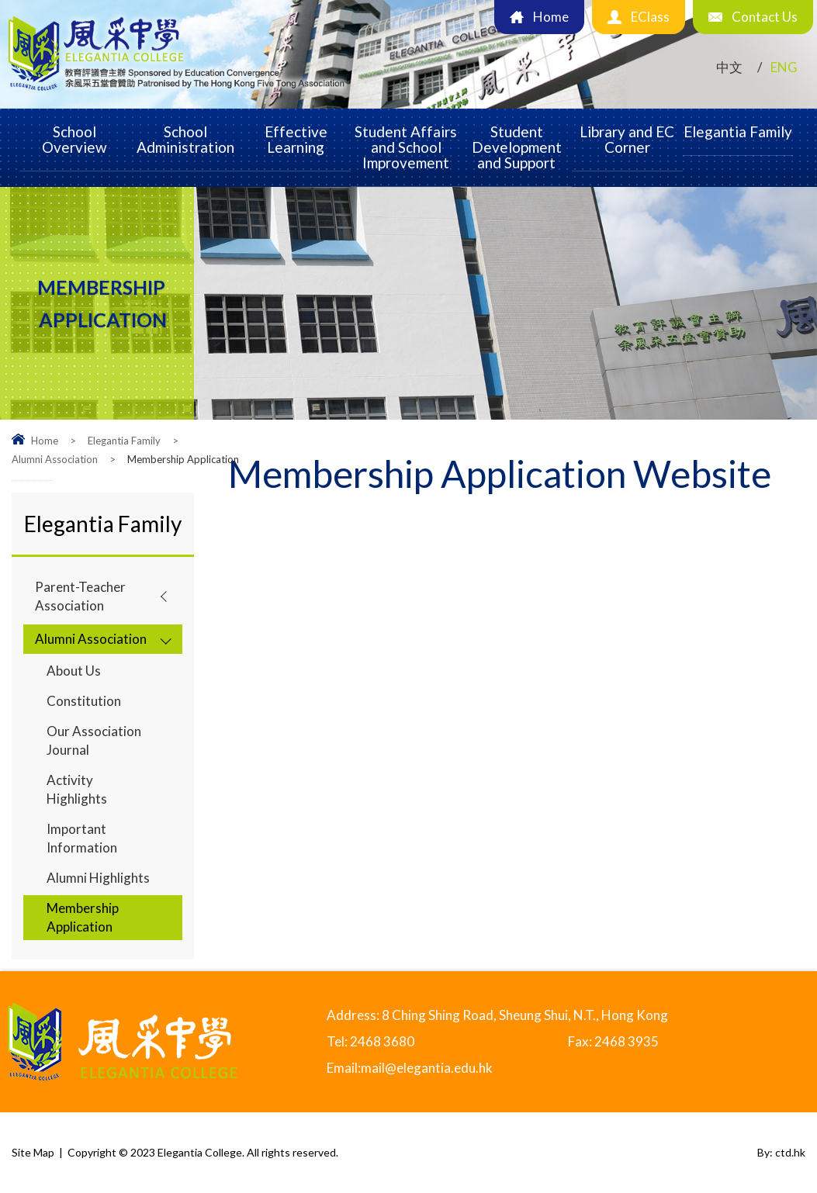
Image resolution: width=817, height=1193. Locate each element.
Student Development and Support (517, 147)
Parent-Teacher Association (80, 596)
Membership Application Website (499, 476)
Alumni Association (55, 459)
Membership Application (83, 917)
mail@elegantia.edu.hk (427, 1068)
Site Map (33, 1152)
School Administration (185, 139)
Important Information (82, 838)
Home (44, 440)
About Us (74, 670)
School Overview (74, 139)
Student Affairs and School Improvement (406, 147)
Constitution (84, 701)
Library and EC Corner (627, 139)
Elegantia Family (738, 131)
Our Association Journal (94, 740)
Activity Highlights (77, 789)
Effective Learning (296, 139)
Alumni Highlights (98, 878)
